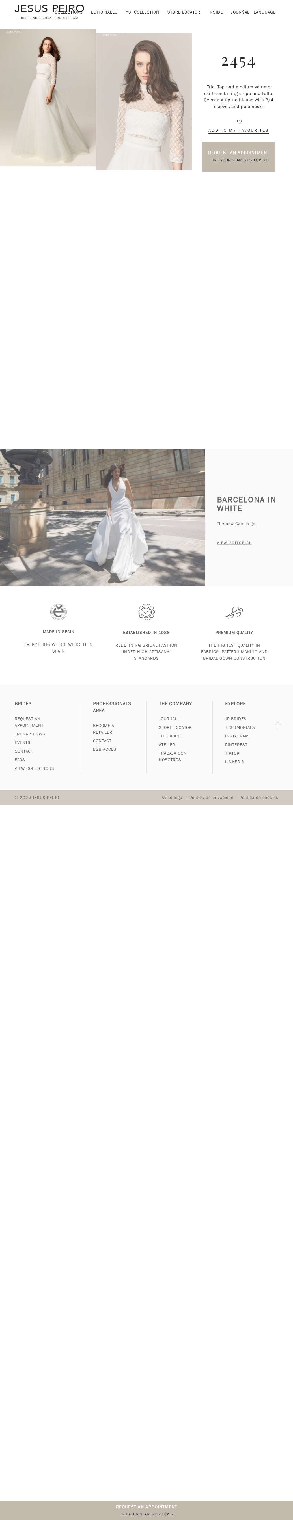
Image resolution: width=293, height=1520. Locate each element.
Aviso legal (173, 803)
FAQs (20, 765)
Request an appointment (239, 153)
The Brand (171, 741)
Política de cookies (259, 803)
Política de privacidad (211, 803)
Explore (235, 709)
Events (23, 748)
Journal (168, 724)
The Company (175, 709)
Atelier (167, 750)
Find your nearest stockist (238, 160)
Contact (24, 756)
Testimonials (240, 733)
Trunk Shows (30, 739)
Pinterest (236, 750)
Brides (23, 709)
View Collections (34, 774)
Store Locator (175, 733)
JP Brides (236, 724)
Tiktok (232, 758)
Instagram (237, 741)
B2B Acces (105, 755)
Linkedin (235, 767)
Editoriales (104, 12)
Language (265, 12)
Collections (69, 12)
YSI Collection (142, 12)
